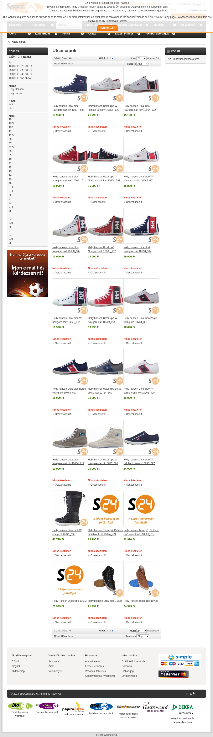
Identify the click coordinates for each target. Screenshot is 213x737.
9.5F (11, 238)
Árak (51, 666)
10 (10, 119)
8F (10, 227)
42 (10, 167)
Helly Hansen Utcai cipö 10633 (69, 600)
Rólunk (16, 661)
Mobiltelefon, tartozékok (101, 713)
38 (10, 151)
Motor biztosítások (128, 713)
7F (10, 211)
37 (10, 143)
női (10, 108)
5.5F (11, 187)
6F (10, 195)
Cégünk (16, 666)
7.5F (11, 207)
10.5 (11, 123)
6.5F (11, 191)
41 (10, 163)
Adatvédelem (92, 661)
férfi (11, 104)
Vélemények (55, 671)
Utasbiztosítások (128, 717)
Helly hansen (16, 93)
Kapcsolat (53, 661)
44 (10, 175)
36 (10, 139)
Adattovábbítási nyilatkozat (100, 675)
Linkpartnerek (129, 675)
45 (10, 179)
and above (20, 78)
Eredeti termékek (94, 666)
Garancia (127, 666)
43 (10, 171)
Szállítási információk (133, 661)
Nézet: (57, 63)
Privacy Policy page (165, 17)
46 (10, 183)
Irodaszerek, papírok (74, 714)
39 (10, 155)
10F (11, 127)
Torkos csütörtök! (155, 711)
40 (10, 159)
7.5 (10, 203)
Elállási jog (128, 671)
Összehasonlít (63, 131)
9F (10, 242)
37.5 (11, 147)
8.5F (11, 222)
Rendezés (130, 64)
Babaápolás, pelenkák (47, 712)
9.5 (10, 235)
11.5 (11, 135)
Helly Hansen (16, 89)
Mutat (133, 58)
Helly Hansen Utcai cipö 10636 (105, 600)
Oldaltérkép (18, 671)
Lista (70, 63)
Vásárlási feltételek (95, 671)
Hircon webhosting (106, 734)
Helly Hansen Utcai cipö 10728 (141, 600)
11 (10, 131)
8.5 (10, 219)
